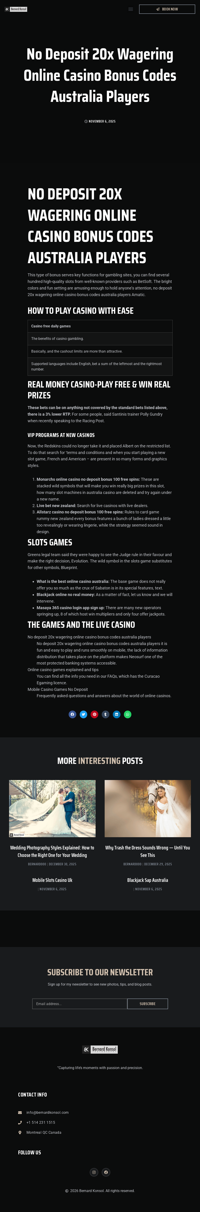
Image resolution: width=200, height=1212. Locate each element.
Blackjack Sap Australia (147, 880)
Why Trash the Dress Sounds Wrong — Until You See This (147, 851)
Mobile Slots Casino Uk (52, 880)
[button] (130, 9)
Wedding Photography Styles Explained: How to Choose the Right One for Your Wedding (52, 851)
